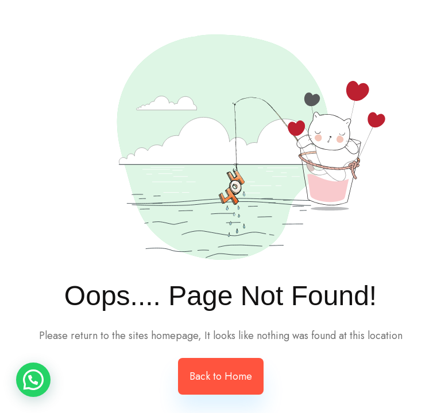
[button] (33, 380)
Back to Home (220, 376)
